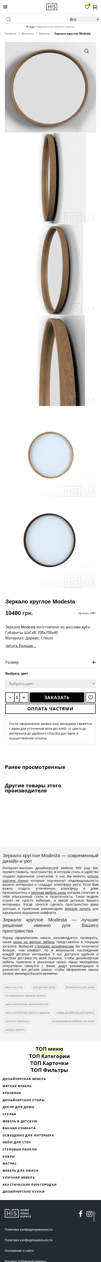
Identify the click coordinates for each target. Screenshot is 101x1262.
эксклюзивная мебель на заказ (73, 1021)
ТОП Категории (49, 1056)
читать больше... (20, 645)
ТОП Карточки (49, 1062)
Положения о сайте (19, 1251)
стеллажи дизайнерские (54, 946)
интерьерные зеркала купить (25, 995)
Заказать (56, 697)
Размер (12, 662)
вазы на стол (14, 987)
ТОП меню (49, 1048)
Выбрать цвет (16, 673)
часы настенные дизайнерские (26, 1004)
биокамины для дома (80, 987)
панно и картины (17, 1021)
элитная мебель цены (48, 892)
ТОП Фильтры (49, 1069)
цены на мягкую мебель (34, 942)
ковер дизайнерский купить (75, 1013)
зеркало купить (78, 908)
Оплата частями (50, 709)
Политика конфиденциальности (29, 1229)
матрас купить (15, 1030)
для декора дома (44, 987)
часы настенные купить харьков (27, 1013)
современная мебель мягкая (55, 27)
